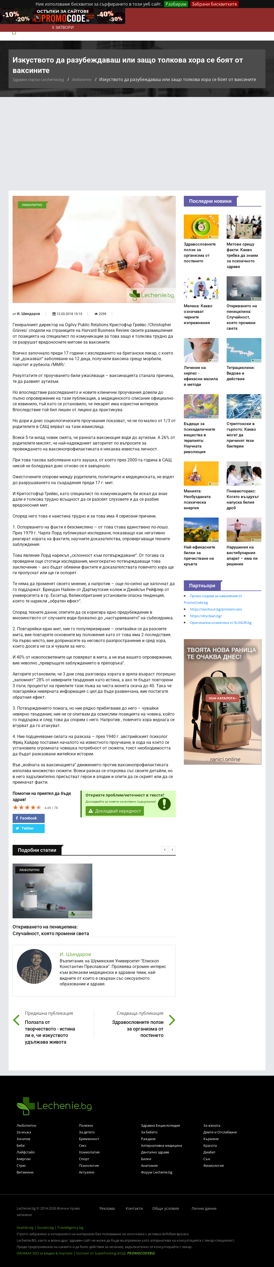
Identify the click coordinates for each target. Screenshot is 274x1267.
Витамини (25, 1172)
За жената (211, 1125)
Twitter (25, 828)
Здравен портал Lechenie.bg (38, 79)
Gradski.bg (25, 1227)
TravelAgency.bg (70, 1227)
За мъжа (24, 1132)
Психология (89, 1165)
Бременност (89, 1138)
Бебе (21, 1145)
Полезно (86, 1125)
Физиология (213, 1165)
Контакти (134, 1208)
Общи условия (165, 1208)
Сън (206, 1158)
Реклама (107, 1208)
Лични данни (204, 1208)
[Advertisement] (137, 137)
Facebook (26, 818)
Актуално (86, 1172)
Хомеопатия (89, 1152)
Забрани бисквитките (214, 4)
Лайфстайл (26, 1152)
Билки (146, 1158)
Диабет (209, 1152)
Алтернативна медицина (161, 1145)
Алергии (24, 1158)
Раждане (148, 1138)
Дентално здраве (155, 1152)
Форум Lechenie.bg (156, 1172)
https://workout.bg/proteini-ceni (216, 609)
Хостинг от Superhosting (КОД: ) (115, 1253)
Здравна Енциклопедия (160, 1125)
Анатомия (149, 1165)
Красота (210, 1145)
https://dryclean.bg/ (206, 615)
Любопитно (81, 79)
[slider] (27, 807)
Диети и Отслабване (220, 1132)
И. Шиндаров (28, 314)
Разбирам (176, 4)
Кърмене (211, 1138)
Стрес (21, 1165)
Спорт (84, 1158)
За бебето (149, 1132)
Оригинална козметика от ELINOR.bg (221, 622)
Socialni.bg (45, 1227)
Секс (82, 1145)
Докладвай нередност (115, 811)
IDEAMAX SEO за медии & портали (45, 1253)
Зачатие (23, 1138)
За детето (87, 1132)
